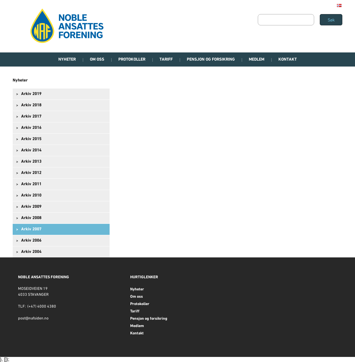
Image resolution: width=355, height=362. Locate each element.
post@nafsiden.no (33, 318)
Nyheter (20, 80)
